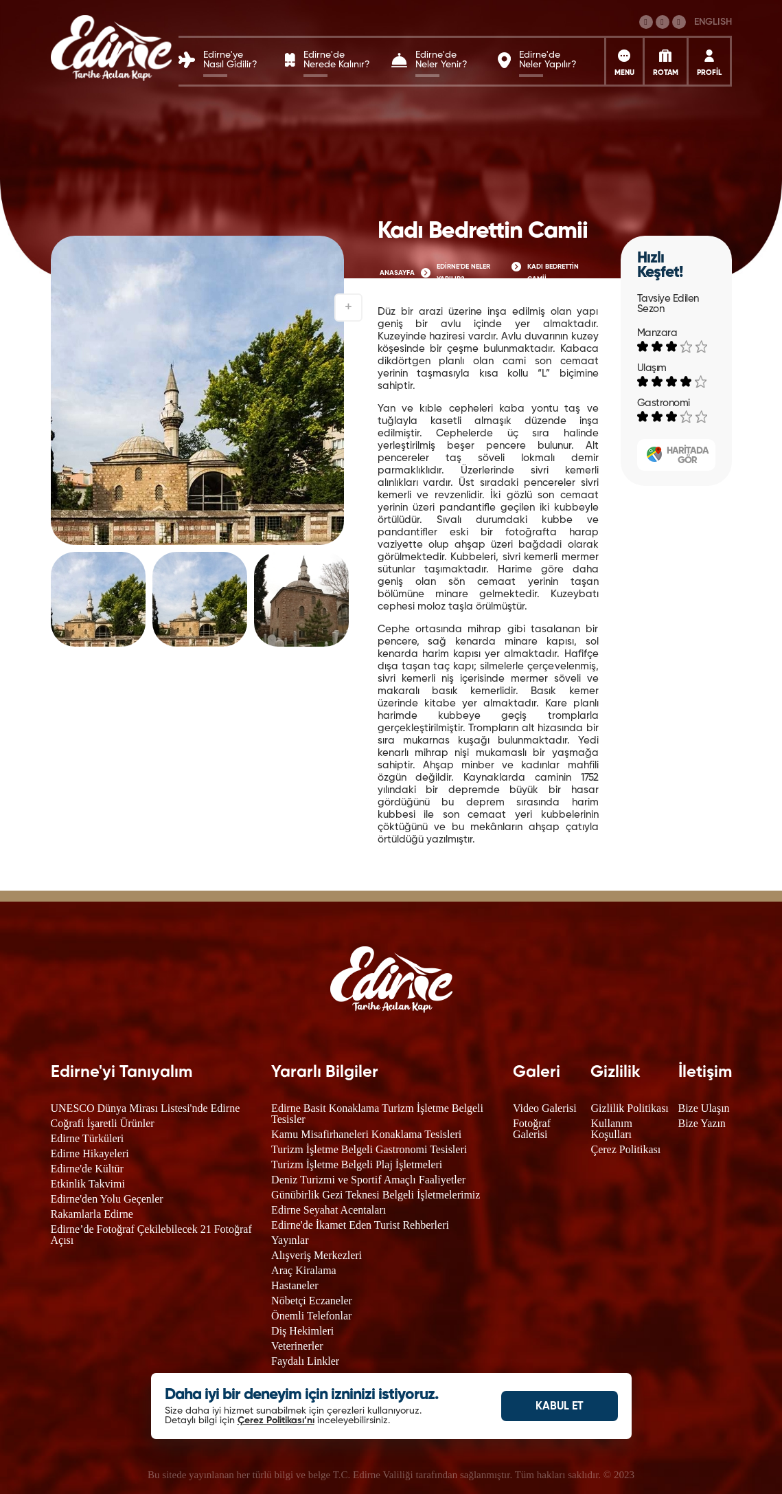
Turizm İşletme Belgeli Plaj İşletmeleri (356, 1164)
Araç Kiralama (303, 1270)
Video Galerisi (545, 1108)
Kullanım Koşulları (611, 1128)
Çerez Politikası (625, 1149)
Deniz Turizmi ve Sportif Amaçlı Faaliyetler (368, 1179)
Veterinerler (297, 1346)
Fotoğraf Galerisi (532, 1128)
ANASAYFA (397, 272)
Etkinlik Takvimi (88, 1184)
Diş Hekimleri (302, 1331)
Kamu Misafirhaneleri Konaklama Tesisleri (366, 1134)
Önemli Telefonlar (311, 1316)
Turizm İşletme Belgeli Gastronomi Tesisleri (369, 1149)
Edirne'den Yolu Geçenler (107, 1199)
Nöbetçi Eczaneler (311, 1300)
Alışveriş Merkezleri (316, 1255)
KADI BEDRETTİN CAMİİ (553, 272)
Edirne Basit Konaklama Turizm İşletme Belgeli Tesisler (377, 1113)
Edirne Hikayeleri (90, 1153)
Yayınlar (289, 1240)
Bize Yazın (702, 1123)
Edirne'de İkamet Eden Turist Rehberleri (360, 1225)
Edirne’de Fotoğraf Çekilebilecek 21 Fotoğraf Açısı (151, 1234)
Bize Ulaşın (704, 1108)
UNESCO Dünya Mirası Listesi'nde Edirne (145, 1108)
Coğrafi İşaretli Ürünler (102, 1123)
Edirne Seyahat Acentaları (328, 1210)
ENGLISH (713, 22)
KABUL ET (560, 1406)
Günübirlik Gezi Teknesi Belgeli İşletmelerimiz (375, 1195)
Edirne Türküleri (87, 1138)
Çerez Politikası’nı (276, 1420)
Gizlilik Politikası (629, 1108)
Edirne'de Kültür (87, 1168)
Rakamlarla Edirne (92, 1214)
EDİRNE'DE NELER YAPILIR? (463, 272)
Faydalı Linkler (305, 1361)
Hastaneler (294, 1285)
